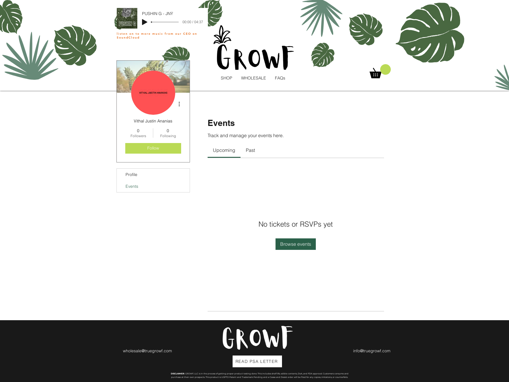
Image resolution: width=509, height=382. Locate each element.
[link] (224, 150)
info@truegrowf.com (371, 350)
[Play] (144, 22)
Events (132, 186)
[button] (380, 71)
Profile (131, 174)
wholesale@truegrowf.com (147, 350)
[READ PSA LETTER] (257, 361)
